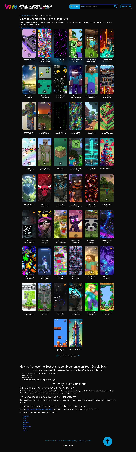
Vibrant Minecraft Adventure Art (107, 60)
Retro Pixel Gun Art (29, 60)
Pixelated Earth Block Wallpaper (60, 169)
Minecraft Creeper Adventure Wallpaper (76, 169)
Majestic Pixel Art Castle (45, 313)
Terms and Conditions (64, 440)
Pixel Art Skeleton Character (60, 132)
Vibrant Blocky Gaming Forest (91, 132)
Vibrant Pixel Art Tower (75, 349)
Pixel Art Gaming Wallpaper (29, 241)
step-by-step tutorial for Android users (39, 409)
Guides (89, 440)
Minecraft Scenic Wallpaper (106, 205)
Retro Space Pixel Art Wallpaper (107, 241)
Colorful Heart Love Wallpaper (29, 169)
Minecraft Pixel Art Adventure (107, 96)
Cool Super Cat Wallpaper (45, 241)
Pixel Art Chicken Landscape (60, 241)
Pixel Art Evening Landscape (44, 132)
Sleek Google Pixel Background (60, 313)
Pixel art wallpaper (27, 27)
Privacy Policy (77, 440)
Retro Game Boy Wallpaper (45, 96)
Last (78, 355)
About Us (54, 440)
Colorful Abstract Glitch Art (60, 277)
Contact (47, 440)
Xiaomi (25, 431)
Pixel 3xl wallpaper (42, 27)
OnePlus (26, 422)
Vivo (24, 429)
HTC (24, 418)
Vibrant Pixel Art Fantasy (106, 277)
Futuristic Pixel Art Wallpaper (45, 277)
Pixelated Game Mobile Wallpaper (91, 60)
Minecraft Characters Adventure (76, 60)
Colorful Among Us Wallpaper (29, 277)
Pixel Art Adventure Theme (76, 313)
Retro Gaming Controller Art (60, 96)
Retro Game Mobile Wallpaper (60, 350)
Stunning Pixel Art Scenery (29, 96)
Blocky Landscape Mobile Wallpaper (29, 132)
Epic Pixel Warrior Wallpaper (76, 96)
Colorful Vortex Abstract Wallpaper (76, 132)
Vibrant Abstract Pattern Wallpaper (91, 205)
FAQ (84, 440)
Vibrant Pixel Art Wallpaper (60, 60)
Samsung (26, 416)
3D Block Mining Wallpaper (60, 205)
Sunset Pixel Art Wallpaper (91, 277)
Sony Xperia (27, 427)
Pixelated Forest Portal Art (106, 313)
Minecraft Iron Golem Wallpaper (45, 169)
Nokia (25, 420)
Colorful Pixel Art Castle (106, 168)
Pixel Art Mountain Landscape (107, 132)
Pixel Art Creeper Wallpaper (29, 313)
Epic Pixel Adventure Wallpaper (76, 205)
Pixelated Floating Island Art (29, 205)
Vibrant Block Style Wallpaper (91, 313)
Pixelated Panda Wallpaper (91, 241)
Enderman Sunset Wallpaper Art (76, 241)
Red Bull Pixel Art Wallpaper (44, 205)
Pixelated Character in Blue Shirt (91, 96)
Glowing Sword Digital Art (91, 169)
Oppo (25, 424)
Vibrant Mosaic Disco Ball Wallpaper (44, 60)
